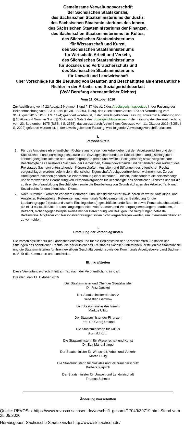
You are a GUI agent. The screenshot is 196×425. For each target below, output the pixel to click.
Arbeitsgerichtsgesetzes (129, 106)
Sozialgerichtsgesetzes (110, 119)
